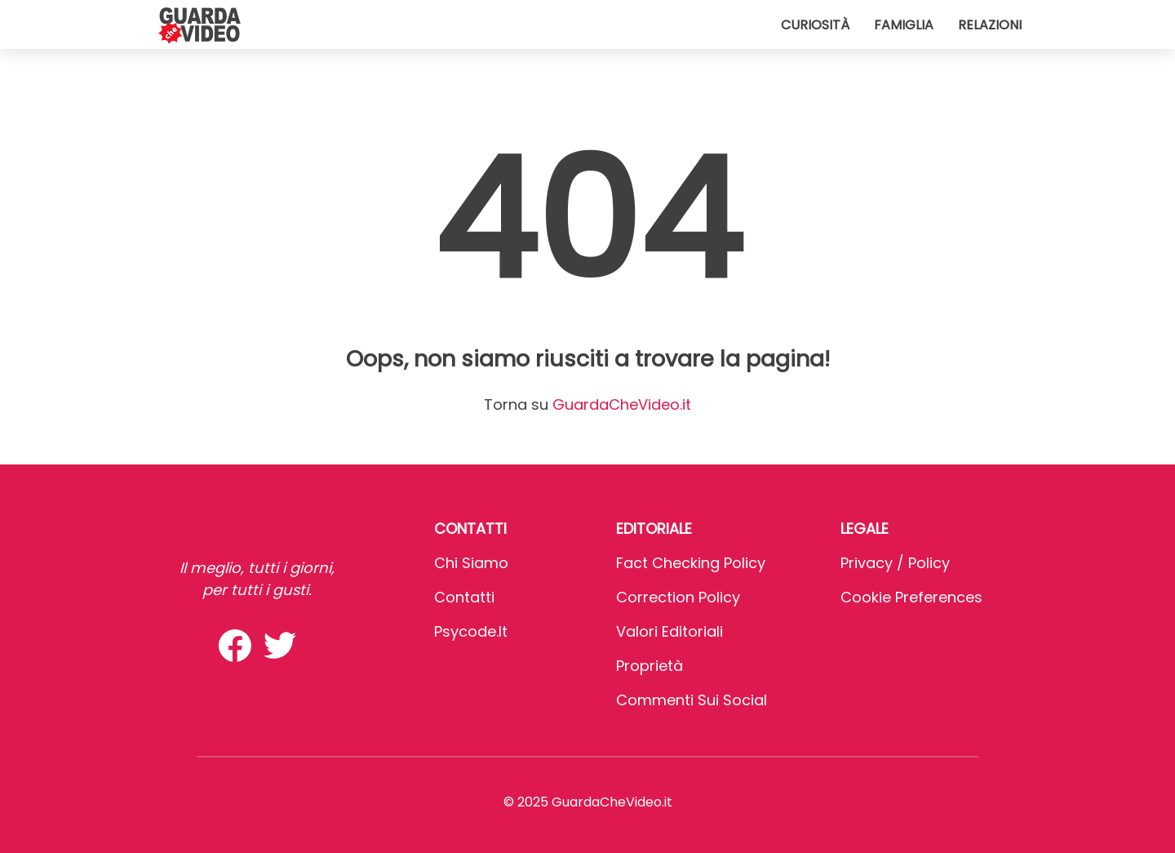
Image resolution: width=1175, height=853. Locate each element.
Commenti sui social (691, 700)
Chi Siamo (471, 563)
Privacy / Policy (895, 563)
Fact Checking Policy (690, 563)
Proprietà (649, 665)
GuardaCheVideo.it (621, 404)
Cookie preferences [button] (911, 597)
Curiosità (815, 25)
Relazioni (990, 25)
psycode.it (471, 631)
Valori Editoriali (669, 631)
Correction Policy (678, 597)
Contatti (464, 597)
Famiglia (903, 25)
